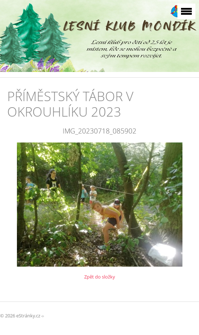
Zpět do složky (99, 276)
